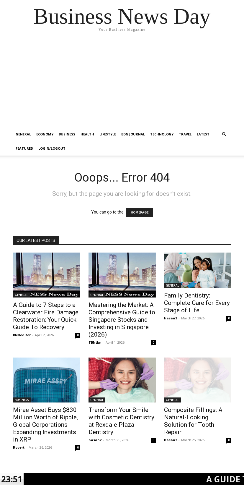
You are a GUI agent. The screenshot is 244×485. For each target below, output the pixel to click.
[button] (224, 134)
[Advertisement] (122, 82)
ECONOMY (44, 134)
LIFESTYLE (107, 134)
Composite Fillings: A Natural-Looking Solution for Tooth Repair (193, 421)
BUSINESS (67, 134)
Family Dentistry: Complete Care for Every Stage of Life (197, 303)
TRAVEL (185, 134)
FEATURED (24, 148)
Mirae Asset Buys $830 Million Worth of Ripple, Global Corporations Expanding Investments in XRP (45, 424)
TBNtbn (95, 342)
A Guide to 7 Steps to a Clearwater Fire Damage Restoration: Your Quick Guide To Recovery (45, 316)
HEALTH (87, 134)
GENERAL (23, 134)
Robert (18, 447)
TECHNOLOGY (161, 134)
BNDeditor (22, 335)
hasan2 (170, 318)
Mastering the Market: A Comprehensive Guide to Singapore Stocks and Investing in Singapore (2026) (122, 319)
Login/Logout (51, 148)
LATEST (203, 134)
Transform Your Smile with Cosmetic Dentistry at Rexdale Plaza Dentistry (121, 421)
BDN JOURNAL (133, 134)
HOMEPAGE (139, 212)
